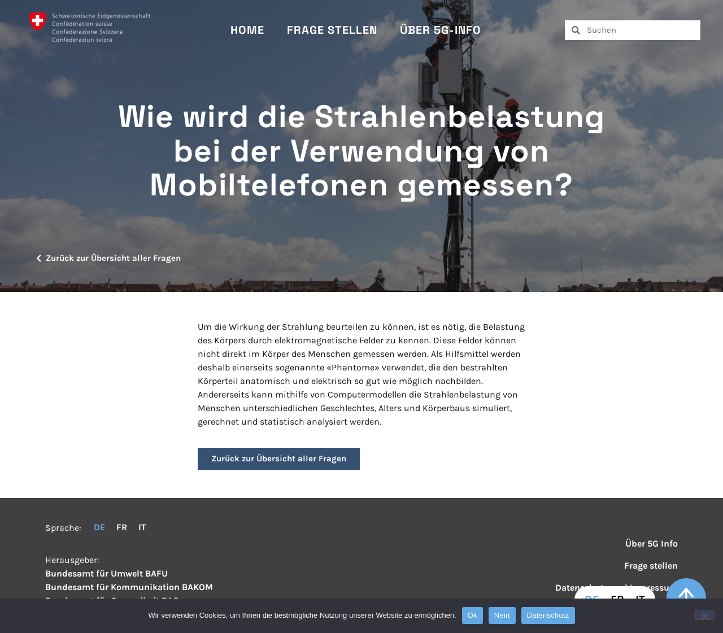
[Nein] (705, 615)
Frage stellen (332, 30)
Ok (472, 615)
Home (247, 30)
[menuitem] (99, 527)
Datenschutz (548, 615)
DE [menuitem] (99, 527)
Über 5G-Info (440, 30)
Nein (502, 615)
